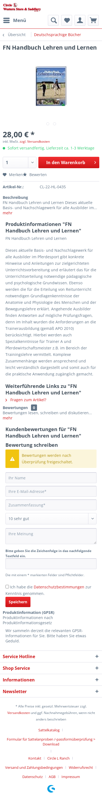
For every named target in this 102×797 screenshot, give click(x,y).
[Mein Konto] (80, 20)
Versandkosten (18, 712)
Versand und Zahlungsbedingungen (34, 767)
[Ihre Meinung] (51, 536)
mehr (8, 212)
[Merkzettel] (66, 20)
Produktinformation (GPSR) (28, 612)
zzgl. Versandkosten (35, 141)
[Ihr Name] (51, 477)
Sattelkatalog (49, 730)
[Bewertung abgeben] (51, 518)
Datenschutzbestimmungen (59, 586)
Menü (14, 19)
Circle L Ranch (58, 758)
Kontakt (34, 758)
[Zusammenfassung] (51, 504)
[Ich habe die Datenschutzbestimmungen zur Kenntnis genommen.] (7, 586)
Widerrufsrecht (81, 767)
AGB (52, 776)
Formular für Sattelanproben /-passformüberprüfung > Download (51, 742)
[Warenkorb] (93, 20)
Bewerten (35, 174)
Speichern (18, 601)
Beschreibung (15, 197)
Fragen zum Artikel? (25, 399)
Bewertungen (15, 407)
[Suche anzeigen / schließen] (53, 20)
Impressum (70, 776)
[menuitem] (14, 20)
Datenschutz (32, 776)
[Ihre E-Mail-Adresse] (51, 491)
